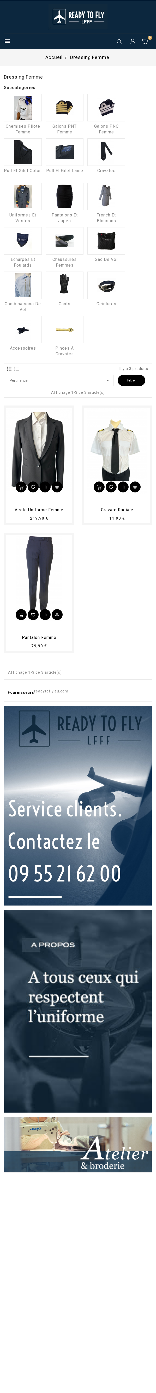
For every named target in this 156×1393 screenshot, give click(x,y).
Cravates (106, 170)
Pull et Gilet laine (64, 170)
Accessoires (23, 348)
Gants (64, 303)
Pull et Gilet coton (23, 170)
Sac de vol (106, 259)
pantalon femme (39, 637)
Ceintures (106, 303)
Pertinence (60, 380)
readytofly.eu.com (51, 691)
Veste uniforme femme (39, 509)
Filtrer (131, 380)
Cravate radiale (117, 509)
